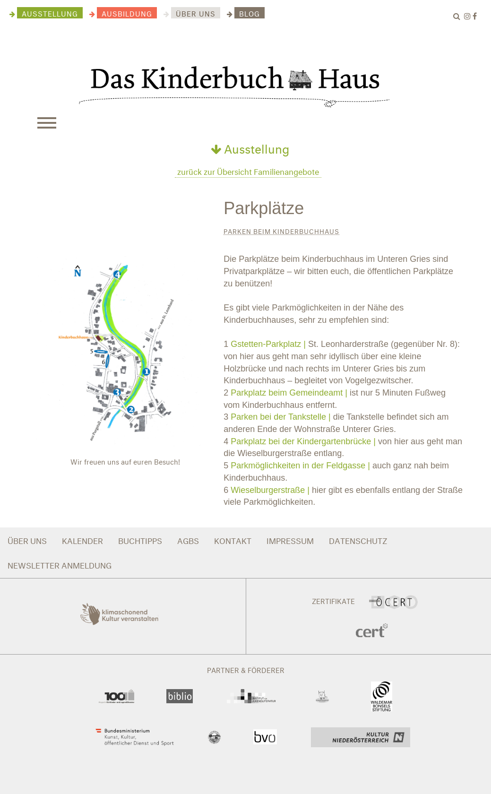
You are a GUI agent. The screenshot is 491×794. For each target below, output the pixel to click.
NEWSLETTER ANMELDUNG (60, 564)
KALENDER (82, 539)
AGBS (188, 539)
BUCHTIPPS (140, 539)
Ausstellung (250, 147)
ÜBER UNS (27, 539)
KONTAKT (232, 539)
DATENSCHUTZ (358, 539)
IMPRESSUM (290, 539)
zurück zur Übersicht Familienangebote (248, 170)
